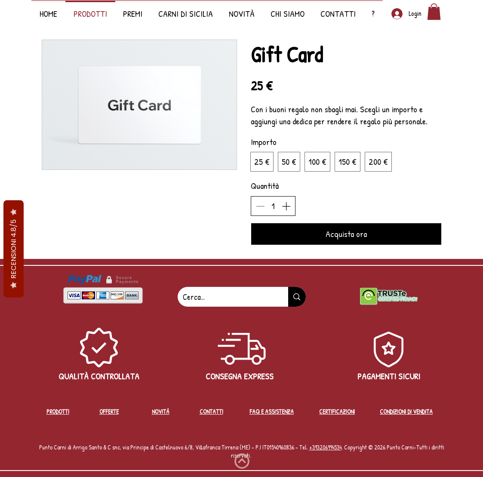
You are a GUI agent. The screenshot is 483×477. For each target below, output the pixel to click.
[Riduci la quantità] (260, 206)
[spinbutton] (273, 206)
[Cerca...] (227, 297)
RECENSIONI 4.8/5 (13, 249)
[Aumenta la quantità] (286, 206)
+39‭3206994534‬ (325, 447)
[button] (242, 9)
